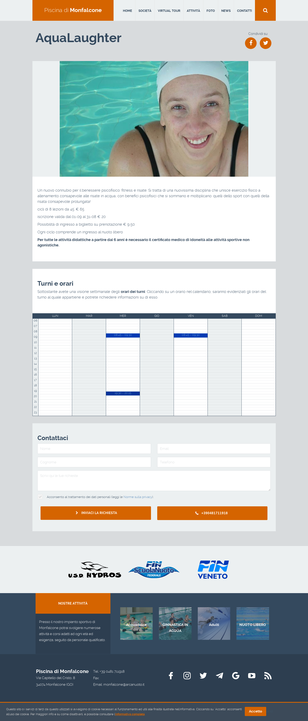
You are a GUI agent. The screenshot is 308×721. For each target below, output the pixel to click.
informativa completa (130, 714)
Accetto (255, 712)
